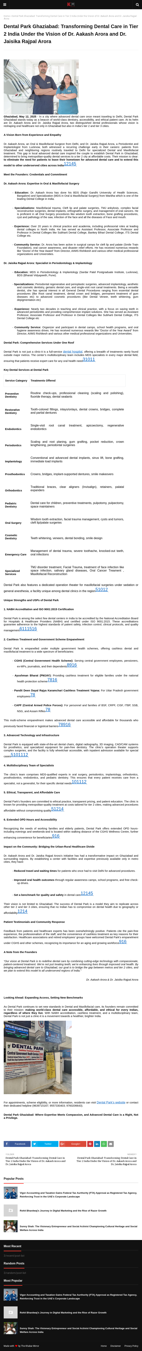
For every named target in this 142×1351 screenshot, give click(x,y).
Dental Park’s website (111, 1102)
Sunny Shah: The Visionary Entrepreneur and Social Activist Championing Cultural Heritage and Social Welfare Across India (78, 1228)
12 (66, 163)
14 (71, 163)
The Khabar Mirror (30, 1346)
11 (92, 359)
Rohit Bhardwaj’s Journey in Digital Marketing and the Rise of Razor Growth (63, 1210)
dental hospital (72, 351)
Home (7, 16)
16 (34, 628)
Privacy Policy (131, 1346)
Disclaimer (115, 1346)
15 (29, 628)
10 (87, 359)
